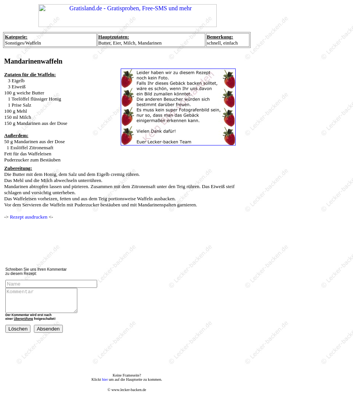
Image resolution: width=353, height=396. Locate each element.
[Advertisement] (129, 243)
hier (105, 379)
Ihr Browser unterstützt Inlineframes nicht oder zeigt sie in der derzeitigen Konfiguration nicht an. (127, 16)
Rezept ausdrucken (29, 217)
